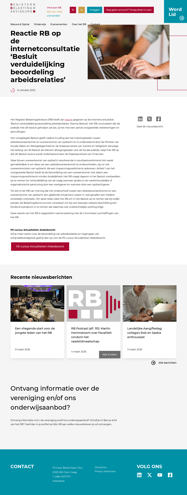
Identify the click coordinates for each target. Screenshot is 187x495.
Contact (95, 24)
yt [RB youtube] (159, 474)
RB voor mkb (54, 11)
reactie (69, 119)
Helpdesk (59, 480)
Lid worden (53, 15)
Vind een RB (54, 7)
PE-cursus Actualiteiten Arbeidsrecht (40, 246)
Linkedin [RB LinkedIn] (139, 474)
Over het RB (79, 24)
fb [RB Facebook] (170, 474)
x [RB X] (149, 474)
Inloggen (94, 9)
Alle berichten (167, 362)
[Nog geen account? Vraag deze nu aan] (129, 10)
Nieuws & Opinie (19, 24)
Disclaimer (101, 467)
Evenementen (59, 24)
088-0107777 (63, 476)
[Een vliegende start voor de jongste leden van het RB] (37, 303)
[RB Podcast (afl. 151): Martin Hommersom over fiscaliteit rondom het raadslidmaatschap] (93, 303)
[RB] (22, 11)
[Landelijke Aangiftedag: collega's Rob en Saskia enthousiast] (150, 303)
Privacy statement (105, 471)
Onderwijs (40, 24)
